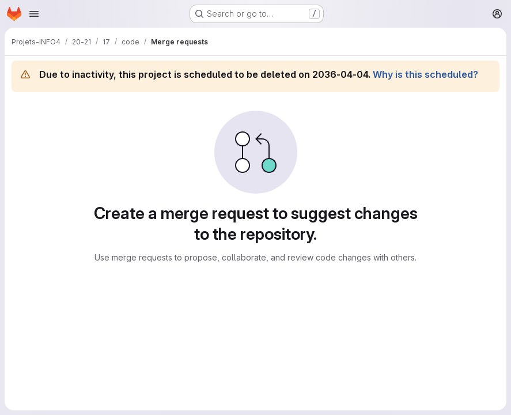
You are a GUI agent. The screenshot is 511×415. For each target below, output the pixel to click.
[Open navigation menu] (34, 14)
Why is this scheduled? (425, 74)
